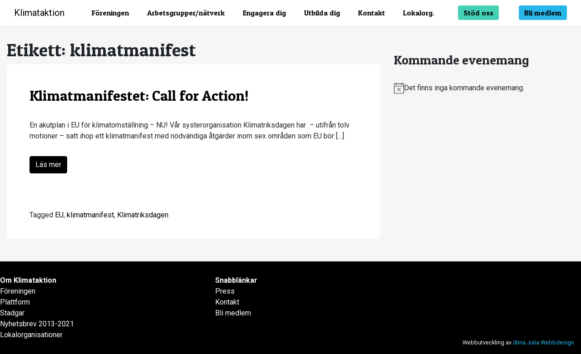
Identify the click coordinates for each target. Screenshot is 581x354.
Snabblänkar (236, 280)
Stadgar (12, 313)
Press (225, 291)
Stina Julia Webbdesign (543, 342)
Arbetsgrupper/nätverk (186, 12)
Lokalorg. (418, 12)
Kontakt (371, 12)
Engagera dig (264, 12)
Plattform (15, 302)
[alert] (484, 88)
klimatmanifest (90, 215)
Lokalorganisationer (31, 334)
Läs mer (48, 164)
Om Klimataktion (28, 280)
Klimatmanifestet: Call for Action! (139, 95)
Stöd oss (478, 12)
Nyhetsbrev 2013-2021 (37, 324)
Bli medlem (542, 12)
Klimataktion (39, 12)
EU (59, 215)
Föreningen (110, 12)
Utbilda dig (322, 12)
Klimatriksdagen (142, 215)
